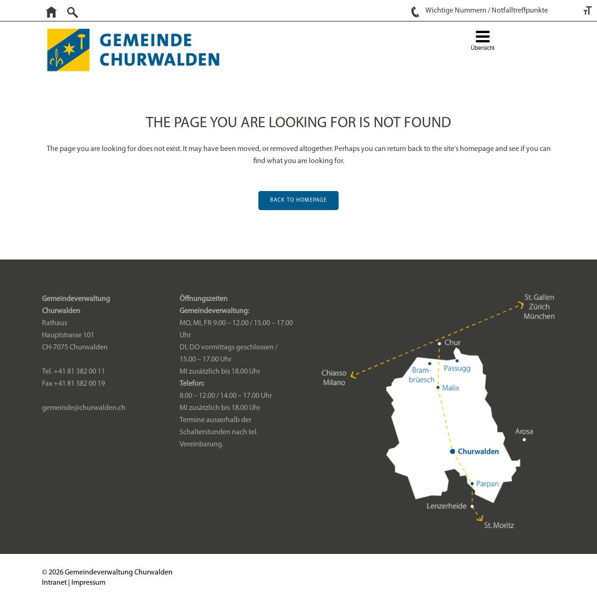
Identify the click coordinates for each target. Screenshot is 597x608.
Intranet (54, 583)
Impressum (88, 583)
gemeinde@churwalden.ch (83, 408)
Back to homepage (298, 200)
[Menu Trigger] (482, 42)
